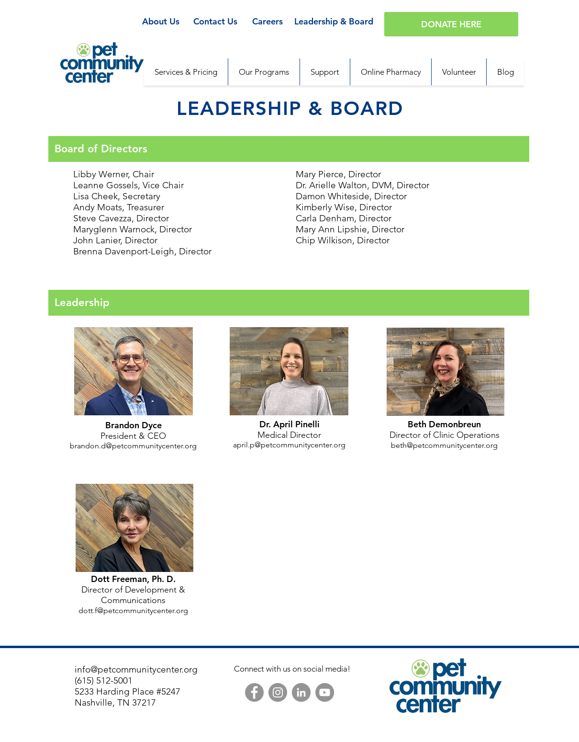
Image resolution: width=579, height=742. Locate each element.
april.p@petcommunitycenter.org (289, 444)
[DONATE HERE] (451, 24)
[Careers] (267, 21)
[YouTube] (324, 692)
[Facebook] (254, 692)
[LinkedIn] (301, 692)
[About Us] (160, 21)
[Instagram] (277, 692)
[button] (325, 71)
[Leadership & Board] (333, 21)
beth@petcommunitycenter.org (444, 445)
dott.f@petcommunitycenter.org (133, 610)
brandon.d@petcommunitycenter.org (133, 445)
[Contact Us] (215, 21)
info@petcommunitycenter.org (136, 669)
